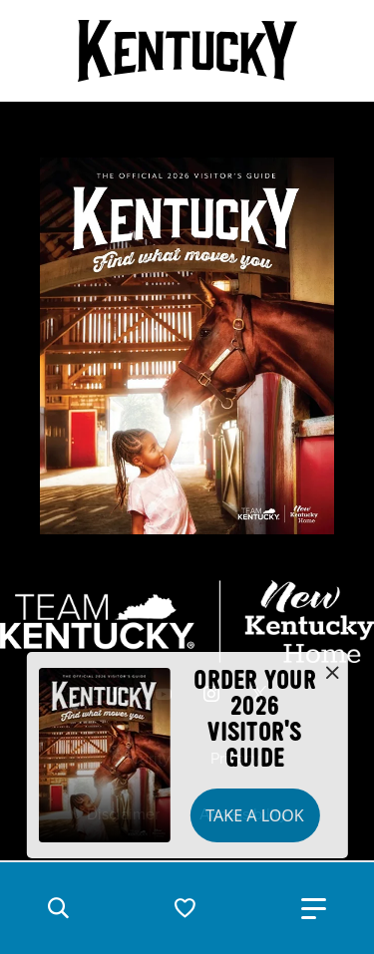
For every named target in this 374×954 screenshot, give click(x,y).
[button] (58, 908)
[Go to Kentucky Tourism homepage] (187, 51)
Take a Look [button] (254, 815)
